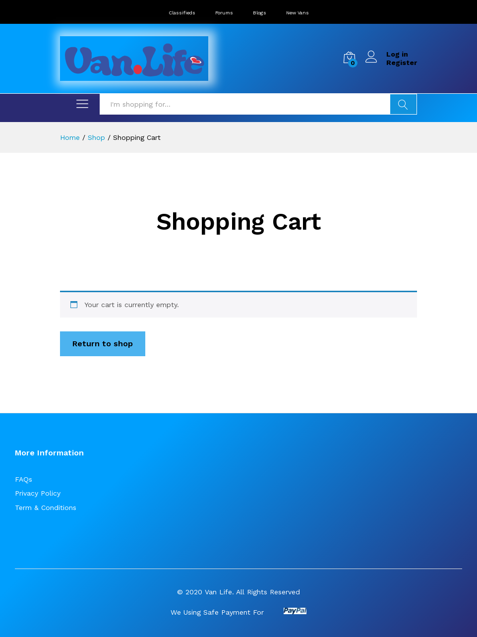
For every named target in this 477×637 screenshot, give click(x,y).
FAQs (23, 479)
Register (401, 62)
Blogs (259, 12)
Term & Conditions (45, 507)
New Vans (297, 12)
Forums (224, 12)
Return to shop (102, 343)
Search (403, 104)
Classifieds (182, 12)
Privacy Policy (37, 493)
